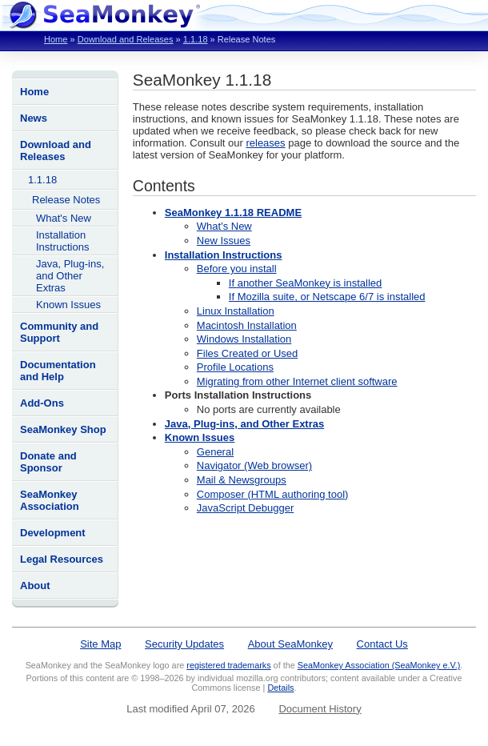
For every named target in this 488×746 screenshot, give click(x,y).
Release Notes (66, 200)
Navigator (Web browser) (254, 465)
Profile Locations (235, 367)
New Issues (223, 241)
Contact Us (382, 644)
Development (53, 533)
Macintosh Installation (247, 325)
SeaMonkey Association (49, 500)
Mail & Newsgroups (241, 480)
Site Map (100, 644)
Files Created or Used (247, 353)
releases (265, 143)
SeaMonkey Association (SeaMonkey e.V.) (379, 665)
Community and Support (59, 332)
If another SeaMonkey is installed (305, 283)
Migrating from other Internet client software (297, 381)
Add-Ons (42, 403)
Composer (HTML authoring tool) (273, 494)
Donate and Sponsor (48, 462)
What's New (63, 218)
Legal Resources (61, 559)
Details (280, 687)
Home (55, 39)
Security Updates (184, 644)
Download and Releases (126, 39)
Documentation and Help (58, 371)
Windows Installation (244, 339)
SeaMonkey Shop (63, 429)
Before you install (237, 269)
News (33, 118)
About (35, 586)
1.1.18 (195, 39)
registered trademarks (228, 665)
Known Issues (68, 305)
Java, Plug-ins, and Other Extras (70, 276)
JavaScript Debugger (245, 508)
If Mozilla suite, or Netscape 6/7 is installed (327, 297)
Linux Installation (235, 311)
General (215, 452)
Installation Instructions (62, 241)
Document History (319, 709)
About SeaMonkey (290, 644)
